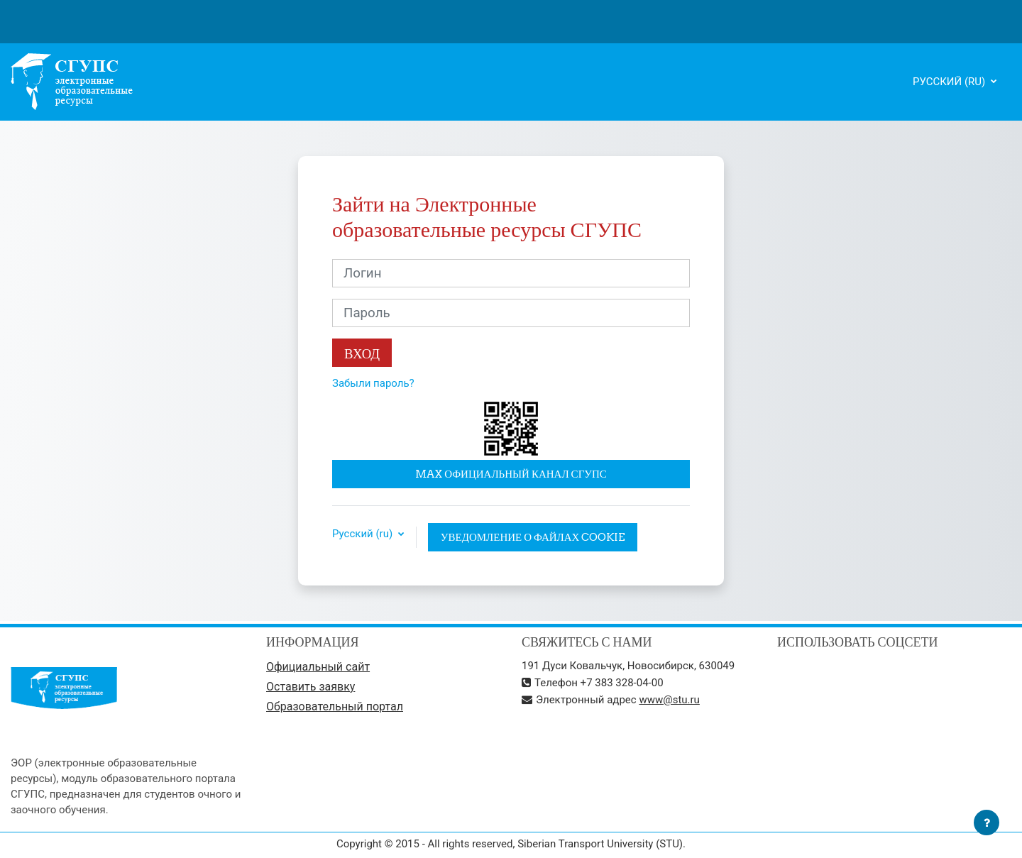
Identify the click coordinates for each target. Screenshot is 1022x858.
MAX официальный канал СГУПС (511, 473)
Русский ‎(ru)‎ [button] (363, 534)
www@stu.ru (669, 699)
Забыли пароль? (373, 383)
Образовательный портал (334, 706)
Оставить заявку (310, 686)
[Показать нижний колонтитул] (986, 822)
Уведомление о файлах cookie (533, 537)
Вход (362, 353)
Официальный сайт (318, 666)
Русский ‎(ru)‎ (950, 81)
